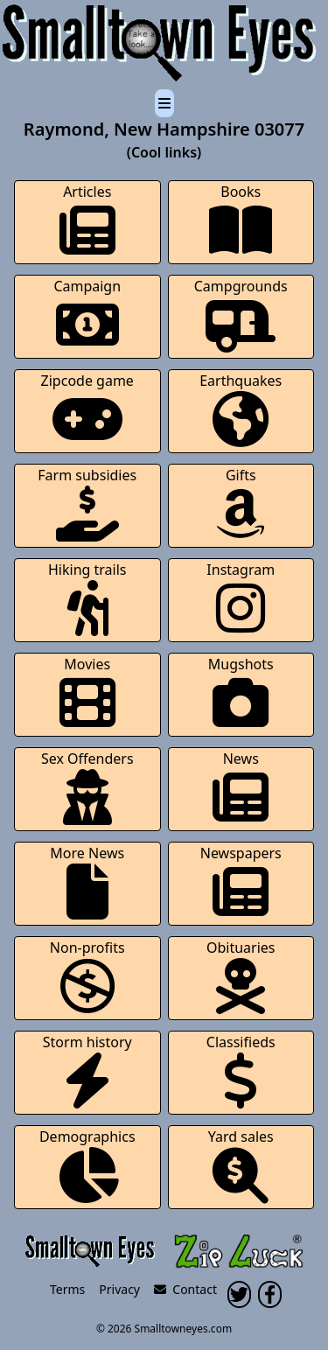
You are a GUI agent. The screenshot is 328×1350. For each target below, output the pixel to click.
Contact (185, 1289)
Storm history (87, 1070)
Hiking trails (87, 598)
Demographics (87, 1165)
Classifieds (241, 1070)
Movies (87, 692)
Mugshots (241, 692)
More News (87, 881)
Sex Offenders (87, 787)
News (241, 787)
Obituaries (241, 976)
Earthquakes (240, 409)
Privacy (119, 1289)
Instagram (240, 598)
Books (240, 220)
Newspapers (241, 881)
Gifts (240, 503)
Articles (87, 220)
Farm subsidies (87, 503)
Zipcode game (87, 409)
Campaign (87, 314)
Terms (67, 1289)
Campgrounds (241, 314)
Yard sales (241, 1165)
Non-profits (87, 976)
